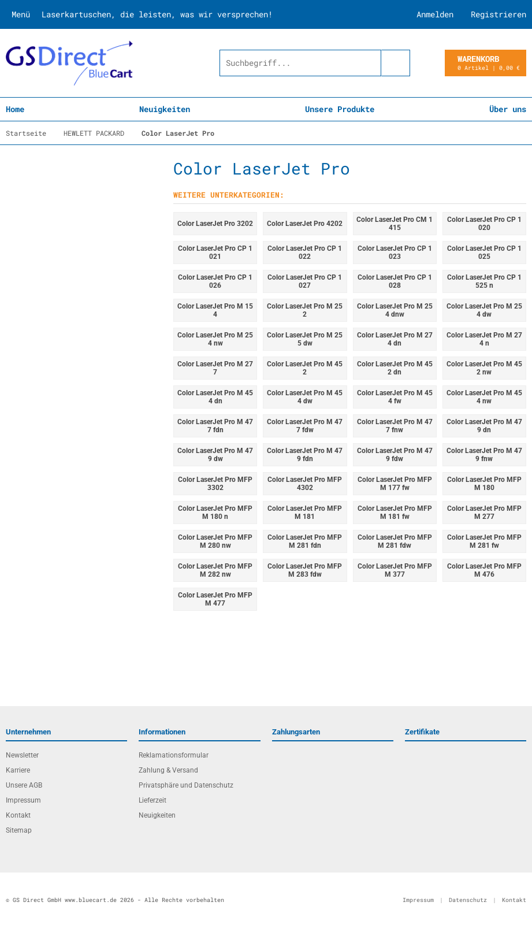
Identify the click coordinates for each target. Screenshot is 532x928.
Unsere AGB (24, 785)
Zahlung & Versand (168, 770)
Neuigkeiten (164, 108)
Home (15, 108)
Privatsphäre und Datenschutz (186, 785)
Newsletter (22, 755)
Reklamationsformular (174, 755)
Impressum (23, 800)
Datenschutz (468, 900)
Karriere (18, 770)
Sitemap (19, 830)
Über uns (507, 108)
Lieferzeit (152, 800)
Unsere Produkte (339, 108)
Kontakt (18, 815)
